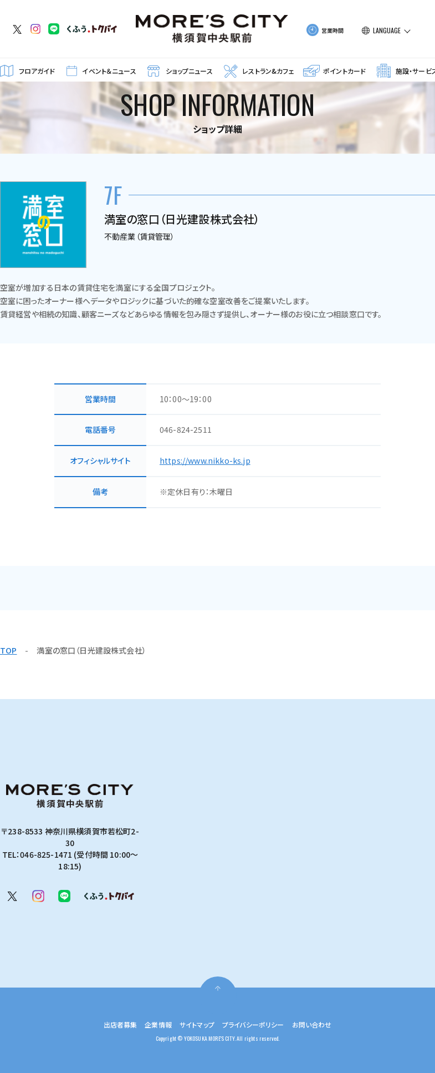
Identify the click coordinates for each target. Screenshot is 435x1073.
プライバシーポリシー (258, 1024)
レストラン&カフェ (268, 70)
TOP (8, 650)
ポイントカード (344, 70)
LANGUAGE (387, 30)
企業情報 (150, 1024)
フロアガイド (37, 70)
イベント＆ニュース (109, 70)
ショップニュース (189, 70)
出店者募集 (107, 1024)
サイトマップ (193, 1024)
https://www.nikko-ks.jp (205, 460)
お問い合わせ (324, 1024)
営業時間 (332, 30)
